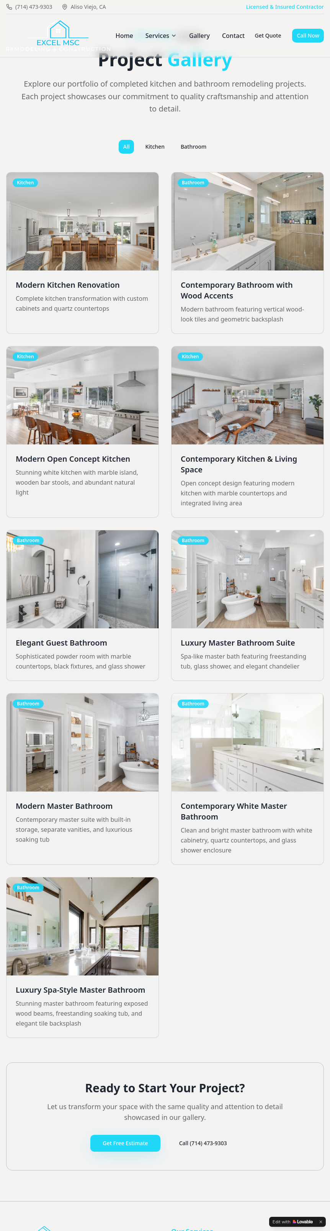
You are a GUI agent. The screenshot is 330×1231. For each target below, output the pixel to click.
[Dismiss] (320, 1221)
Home (124, 35)
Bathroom (193, 146)
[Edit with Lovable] (293, 1221)
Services (161, 35)
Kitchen (154, 146)
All (126, 146)
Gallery (199, 35)
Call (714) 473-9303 (203, 1143)
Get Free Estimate (125, 1143)
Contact (233, 35)
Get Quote (268, 35)
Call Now (308, 35)
